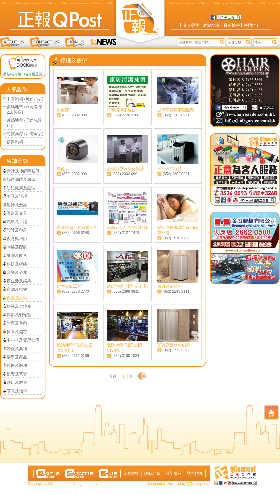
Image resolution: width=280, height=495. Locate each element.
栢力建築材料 (169, 286)
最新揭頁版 (12, 74)
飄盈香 (63, 168)
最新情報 (232, 25)
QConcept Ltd (198, 484)
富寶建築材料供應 (173, 345)
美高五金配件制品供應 (127, 227)
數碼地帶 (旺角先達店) (127, 286)
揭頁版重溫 (33, 74)
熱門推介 (252, 25)
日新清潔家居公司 (123, 110)
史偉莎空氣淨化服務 (125, 168)
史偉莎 (63, 110)
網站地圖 (211, 25)
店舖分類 (17, 161)
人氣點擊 (17, 89)
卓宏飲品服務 (169, 168)
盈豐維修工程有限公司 (77, 227)
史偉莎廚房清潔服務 (175, 110)
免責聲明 (191, 25)
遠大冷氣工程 (69, 286)
